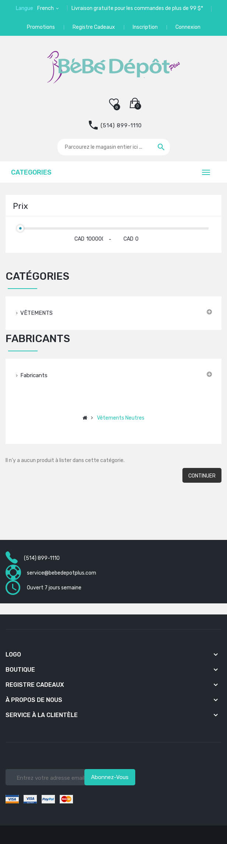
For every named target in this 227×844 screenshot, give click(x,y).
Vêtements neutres (120, 418)
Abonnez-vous (110, 777)
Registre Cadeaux (94, 27)
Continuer (202, 476)
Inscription (145, 27)
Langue (24, 8)
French (46, 8)
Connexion (187, 27)
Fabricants (34, 375)
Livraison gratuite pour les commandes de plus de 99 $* (137, 8)
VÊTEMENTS (36, 313)
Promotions (41, 27)
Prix (20, 206)
